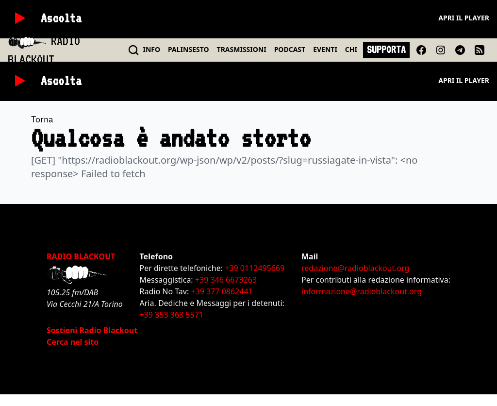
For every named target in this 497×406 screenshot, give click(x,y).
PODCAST (289, 49)
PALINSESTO (188, 49)
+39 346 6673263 (226, 279)
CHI (351, 49)
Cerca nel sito (73, 342)
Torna (42, 119)
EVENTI (325, 49)
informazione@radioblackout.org (361, 291)
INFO (152, 49)
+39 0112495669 (254, 268)
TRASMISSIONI (241, 49)
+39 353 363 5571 (171, 314)
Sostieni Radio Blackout (92, 330)
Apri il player (463, 17)
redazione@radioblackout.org (355, 268)
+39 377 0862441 (221, 291)
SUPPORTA (386, 49)
